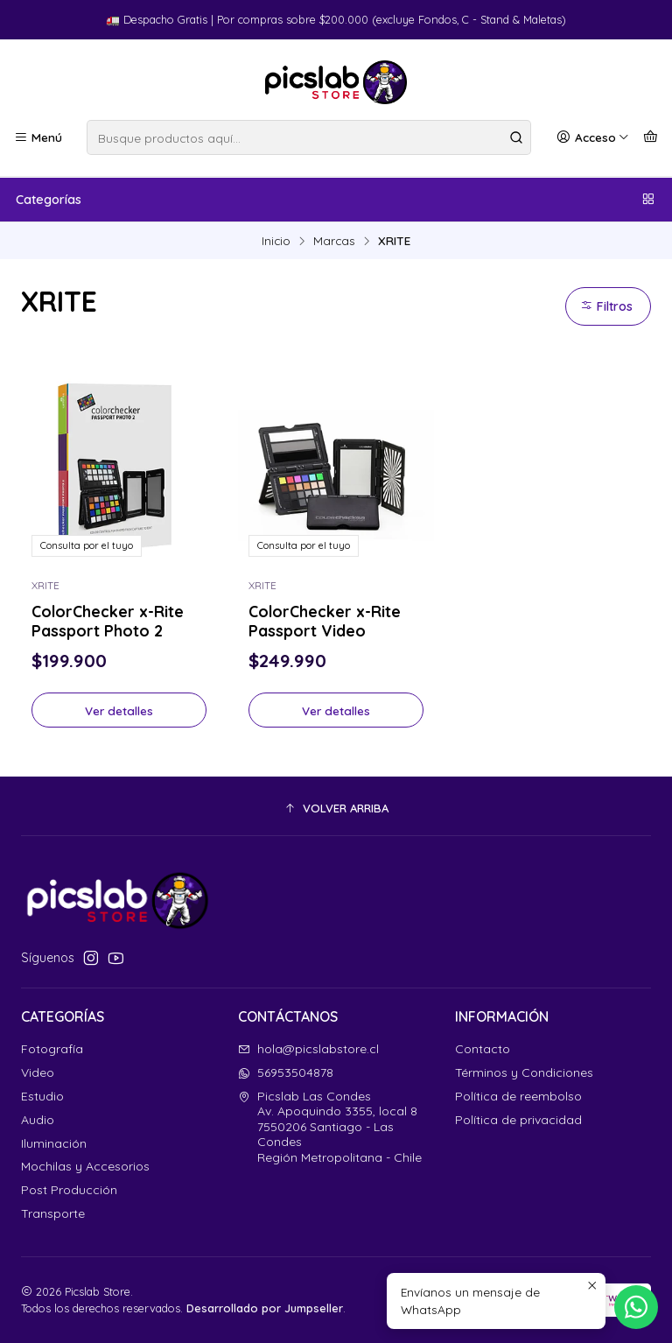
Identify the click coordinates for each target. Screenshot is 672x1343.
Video (37, 1072)
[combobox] (309, 137)
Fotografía (52, 1049)
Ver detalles (119, 710)
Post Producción (69, 1190)
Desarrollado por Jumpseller (264, 1308)
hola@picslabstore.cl (308, 1049)
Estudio (42, 1096)
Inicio (276, 241)
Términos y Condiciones (524, 1072)
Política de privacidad (518, 1120)
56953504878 (285, 1072)
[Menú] (38, 137)
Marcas (334, 241)
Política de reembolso (518, 1096)
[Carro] (651, 137)
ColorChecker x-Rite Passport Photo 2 (108, 620)
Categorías (336, 199)
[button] (336, 808)
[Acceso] (593, 137)
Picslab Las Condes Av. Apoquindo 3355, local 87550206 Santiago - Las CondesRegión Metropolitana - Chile (330, 1126)
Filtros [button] (606, 306)
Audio (37, 1120)
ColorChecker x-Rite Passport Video (324, 620)
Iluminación (54, 1143)
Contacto (482, 1049)
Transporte (53, 1213)
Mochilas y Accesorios (85, 1166)
